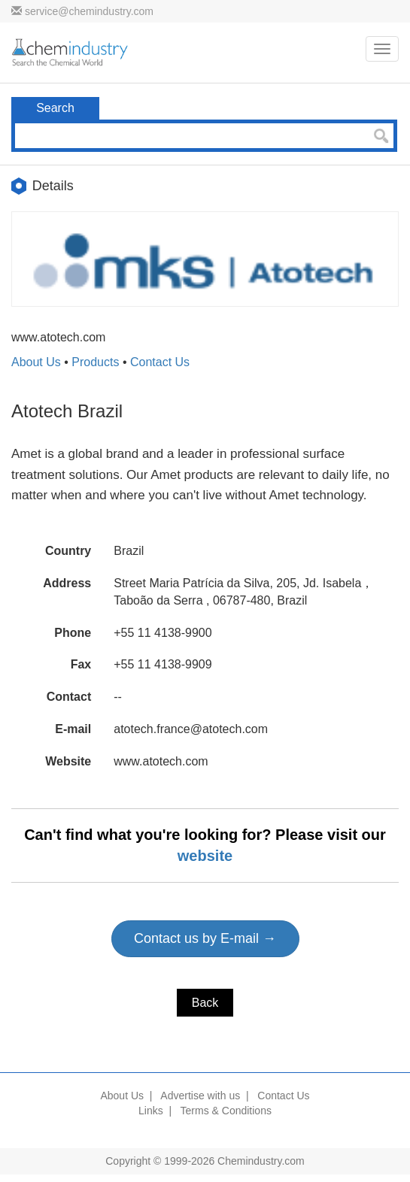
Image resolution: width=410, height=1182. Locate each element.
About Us (36, 362)
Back (205, 1002)
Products (95, 362)
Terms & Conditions (226, 1111)
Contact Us (160, 362)
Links (150, 1111)
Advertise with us (200, 1096)
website (205, 855)
